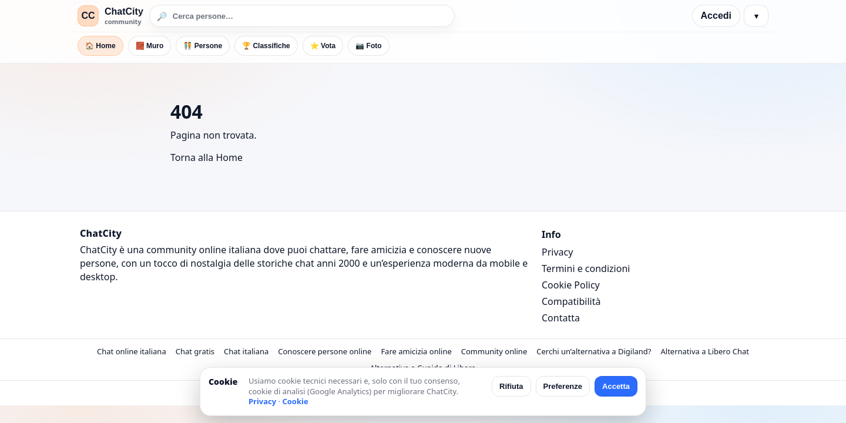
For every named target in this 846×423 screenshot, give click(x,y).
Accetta (616, 386)
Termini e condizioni (586, 268)
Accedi (716, 16)
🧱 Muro (150, 46)
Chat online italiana (131, 351)
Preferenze (562, 386)
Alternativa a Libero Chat (704, 351)
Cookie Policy (571, 284)
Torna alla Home (206, 157)
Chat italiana (246, 351)
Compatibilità (571, 301)
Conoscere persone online (324, 351)
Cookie (295, 401)
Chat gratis (195, 351)
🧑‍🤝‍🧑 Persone (202, 46)
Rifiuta (511, 386)
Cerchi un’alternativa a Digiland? (593, 351)
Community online (494, 351)
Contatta (561, 317)
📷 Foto (368, 46)
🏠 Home (100, 46)
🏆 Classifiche (266, 46)
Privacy (557, 252)
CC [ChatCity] (88, 16)
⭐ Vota (322, 46)
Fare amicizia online (416, 351)
